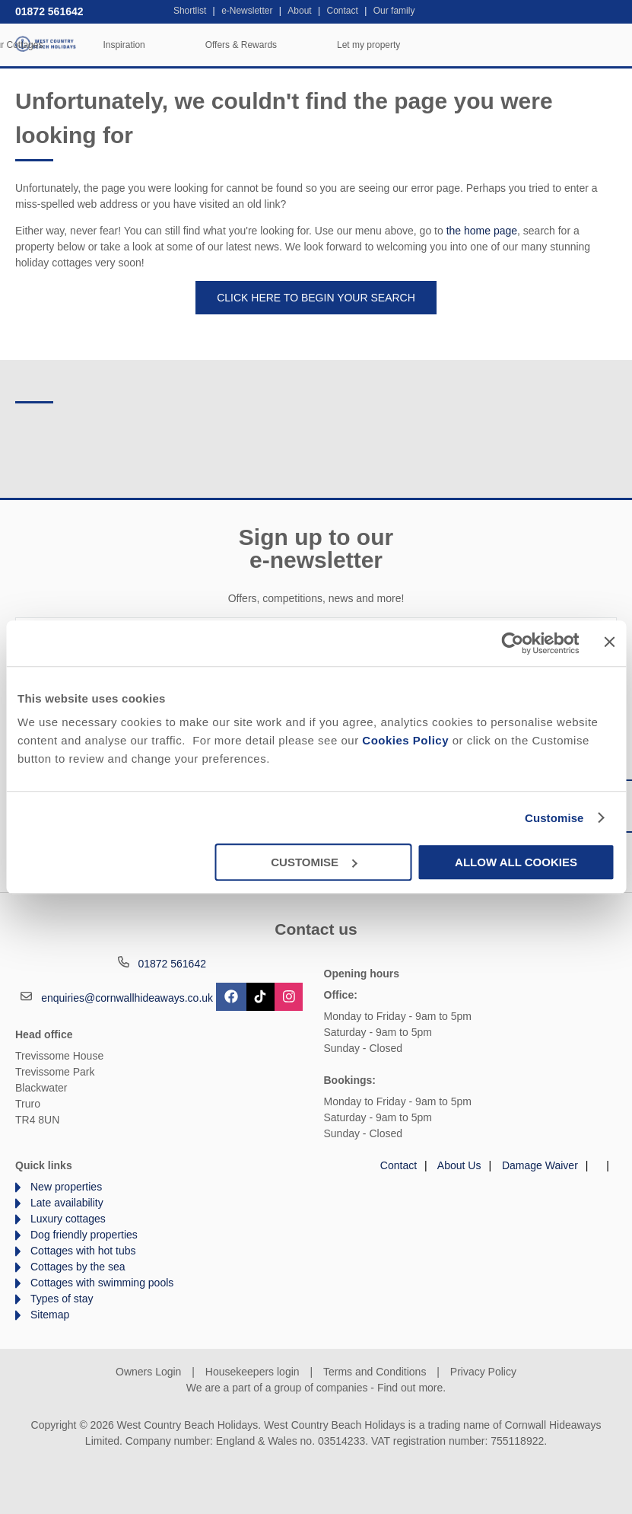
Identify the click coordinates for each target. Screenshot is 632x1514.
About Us (459, 1165)
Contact (398, 1165)
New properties (66, 1187)
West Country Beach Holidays (45, 44)
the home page (481, 231)
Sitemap (49, 1314)
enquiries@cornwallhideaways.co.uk (127, 998)
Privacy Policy (483, 1372)
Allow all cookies (516, 862)
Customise (554, 817)
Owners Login (148, 1372)
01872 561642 (49, 11)
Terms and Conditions (374, 1372)
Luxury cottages (68, 1219)
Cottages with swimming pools (101, 1283)
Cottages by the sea (77, 1267)
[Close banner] (609, 641)
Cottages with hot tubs (83, 1251)
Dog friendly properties (84, 1235)
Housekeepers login (252, 1372)
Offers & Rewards (442, 45)
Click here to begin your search (316, 298)
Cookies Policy (405, 740)
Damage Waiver (540, 1165)
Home (118, 45)
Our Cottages (217, 45)
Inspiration (326, 45)
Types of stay (61, 1298)
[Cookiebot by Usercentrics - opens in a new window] (513, 643)
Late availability (66, 1203)
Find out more (410, 1388)
